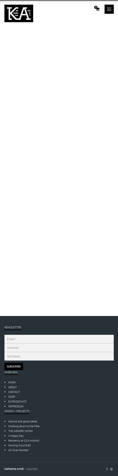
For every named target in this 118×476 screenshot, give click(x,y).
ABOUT (12, 387)
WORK (12, 382)
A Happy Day (16, 436)
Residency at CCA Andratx (23, 440)
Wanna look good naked (22, 421)
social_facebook (107, 469)
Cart (95, 7)
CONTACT (14, 392)
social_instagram (111, 469)
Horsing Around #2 (19, 445)
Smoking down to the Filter (24, 426)
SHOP (11, 396)
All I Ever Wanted (18, 450)
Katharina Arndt (14, 469)
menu (109, 9)
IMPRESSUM (15, 406)
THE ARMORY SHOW (20, 431)
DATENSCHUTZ (17, 401)
